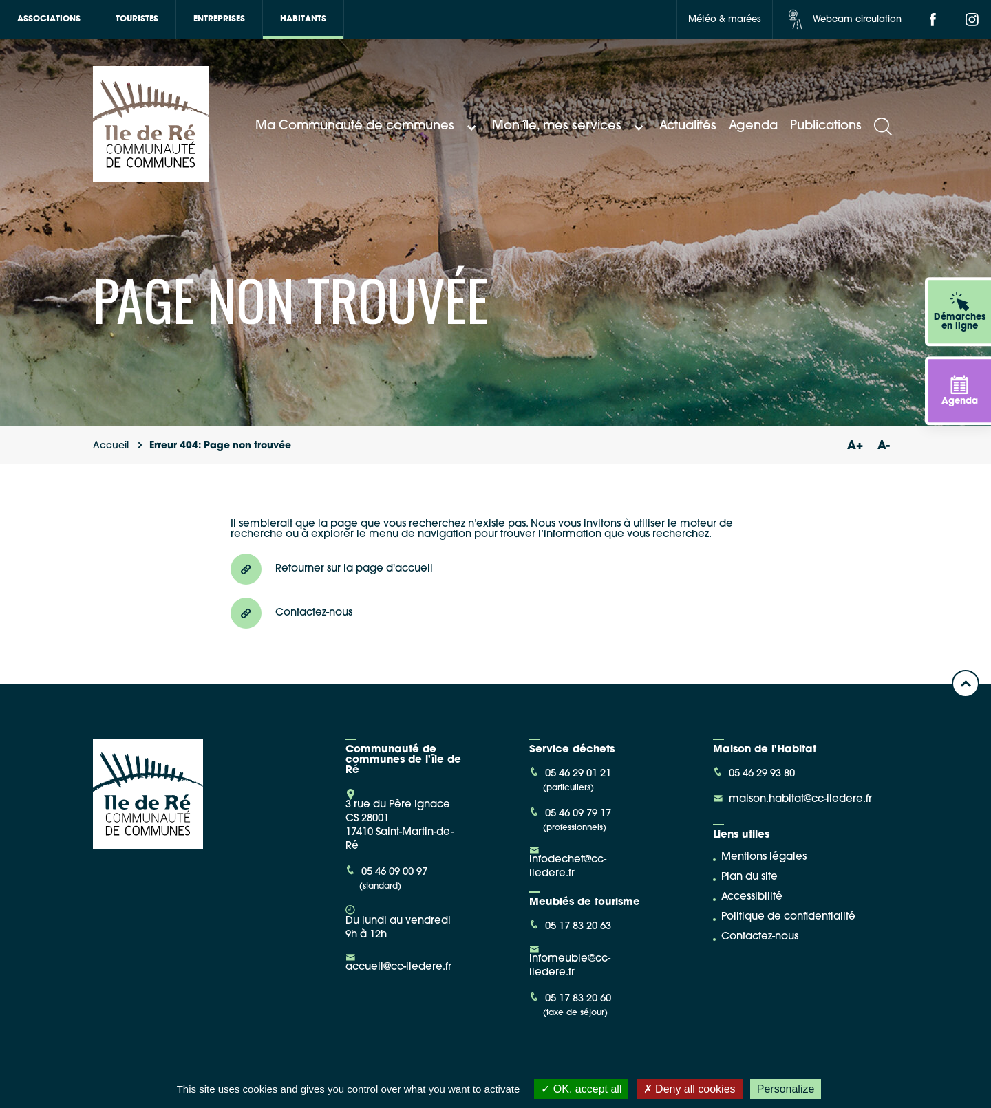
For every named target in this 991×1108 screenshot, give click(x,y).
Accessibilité (751, 897)
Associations (49, 19)
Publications (826, 126)
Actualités (687, 126)
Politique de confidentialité (788, 917)
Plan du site (749, 877)
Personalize (786, 1089)
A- (883, 446)
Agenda (753, 126)
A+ (854, 446)
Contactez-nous (759, 937)
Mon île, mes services (569, 126)
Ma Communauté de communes (367, 126)
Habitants (303, 19)
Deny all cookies (689, 1089)
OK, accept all (581, 1089)
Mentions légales (764, 857)
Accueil (111, 446)
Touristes (137, 19)
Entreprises (219, 19)
